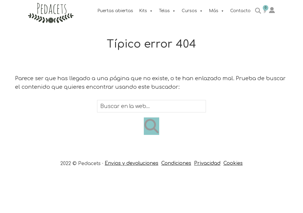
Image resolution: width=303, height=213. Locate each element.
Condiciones (176, 163)
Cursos (192, 11)
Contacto (240, 11)
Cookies (233, 163)
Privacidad (207, 163)
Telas (167, 11)
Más (216, 11)
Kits (146, 11)
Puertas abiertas (115, 11)
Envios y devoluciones (131, 163)
